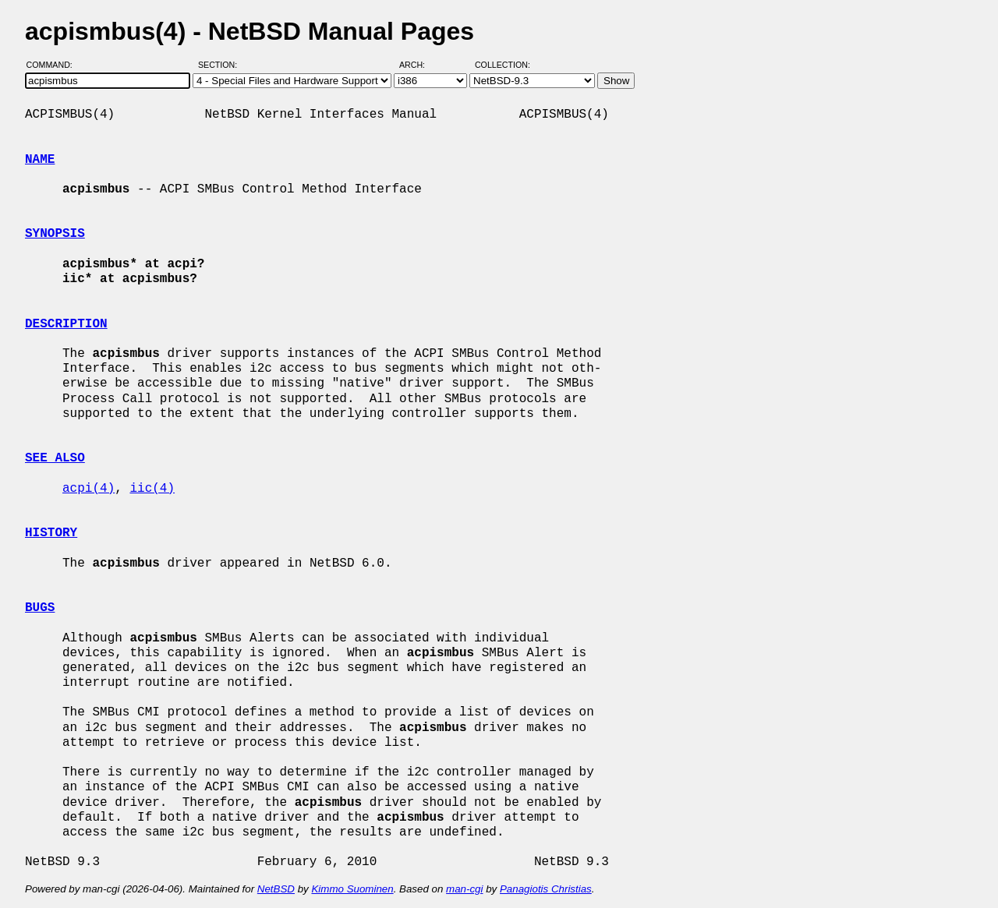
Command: (54, 64)
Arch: (419, 64)
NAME (40, 159)
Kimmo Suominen (352, 889)
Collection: (502, 64)
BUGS (40, 608)
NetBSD (276, 889)
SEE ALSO (55, 458)
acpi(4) (88, 488)
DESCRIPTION (66, 324)
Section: (221, 64)
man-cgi (464, 889)
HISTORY (51, 533)
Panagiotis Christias (546, 889)
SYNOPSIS (55, 233)
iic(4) (152, 488)
